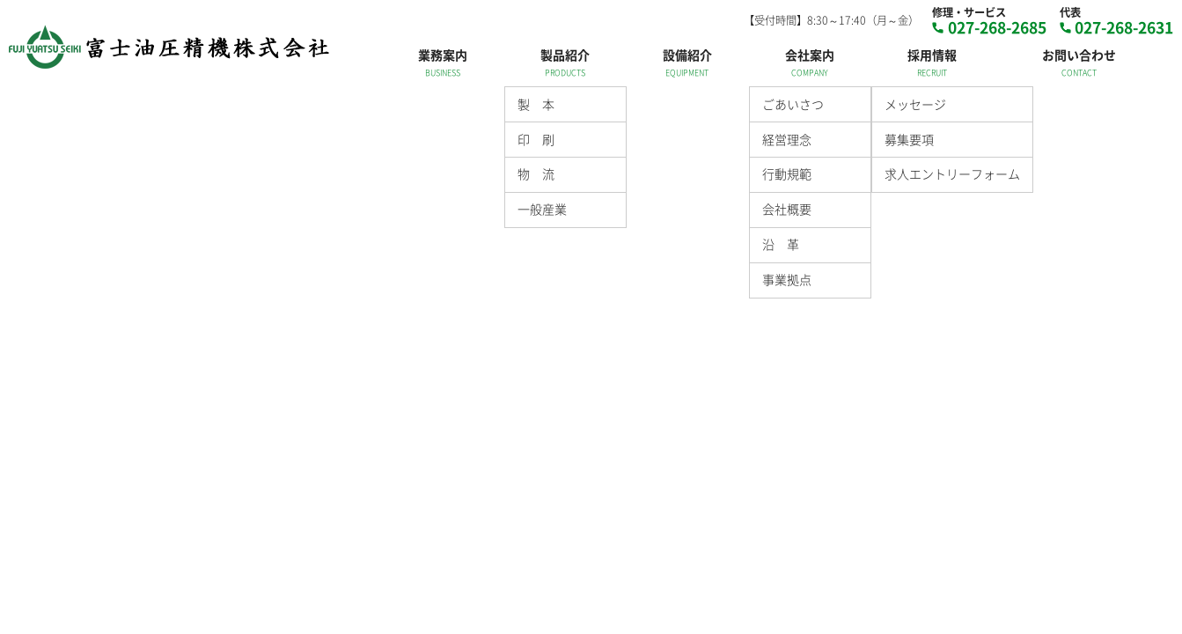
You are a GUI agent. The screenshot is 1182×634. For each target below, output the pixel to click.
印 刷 (536, 139)
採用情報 (932, 54)
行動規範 (786, 173)
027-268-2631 (1124, 27)
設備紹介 (687, 54)
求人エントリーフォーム (952, 173)
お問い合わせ (1079, 54)
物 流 (536, 173)
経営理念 (786, 139)
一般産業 (542, 208)
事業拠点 (786, 279)
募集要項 (909, 139)
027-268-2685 (997, 27)
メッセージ (915, 104)
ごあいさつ (793, 104)
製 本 (536, 104)
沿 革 (780, 244)
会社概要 (786, 208)
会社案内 (809, 54)
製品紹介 (565, 54)
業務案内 (442, 54)
